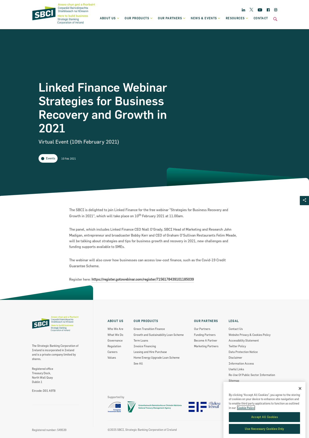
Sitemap (234, 380)
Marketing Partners (206, 346)
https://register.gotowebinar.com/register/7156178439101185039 (143, 279)
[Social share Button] (304, 200)
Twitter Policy (237, 346)
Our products (139, 18)
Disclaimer (235, 357)
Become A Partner (205, 340)
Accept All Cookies (264, 428)
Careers (112, 352)
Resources (237, 18)
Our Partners (202, 329)
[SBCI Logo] (63, 24)
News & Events (206, 18)
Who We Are (115, 329)
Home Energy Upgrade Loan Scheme (157, 357)
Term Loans (141, 340)
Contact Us (236, 329)
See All (138, 363)
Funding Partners (204, 335)
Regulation (114, 346)
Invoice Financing (145, 346)
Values (112, 357)
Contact (261, 18)
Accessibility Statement (244, 340)
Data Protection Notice (243, 352)
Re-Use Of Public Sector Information (252, 375)
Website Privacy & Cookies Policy (249, 335)
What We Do (115, 335)
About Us (110, 18)
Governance (115, 340)
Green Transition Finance (149, 329)
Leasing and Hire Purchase (150, 352)
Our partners (172, 18)
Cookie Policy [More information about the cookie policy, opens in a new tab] (246, 418)
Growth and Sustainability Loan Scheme (159, 335)
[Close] (300, 399)
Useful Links (236, 369)
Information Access (241, 363)
